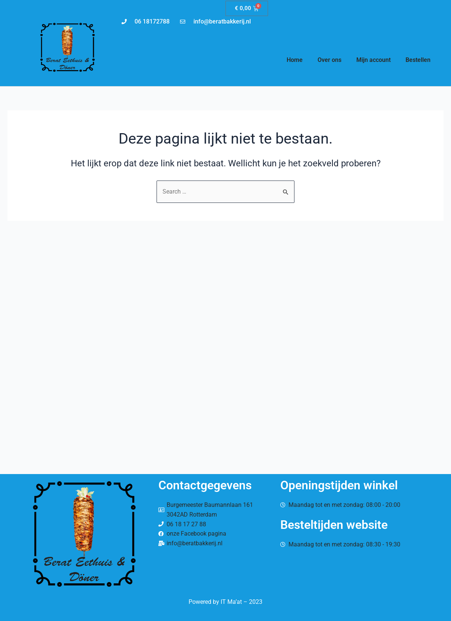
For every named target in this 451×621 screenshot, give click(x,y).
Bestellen (418, 59)
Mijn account (373, 59)
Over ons (329, 59)
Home (295, 59)
